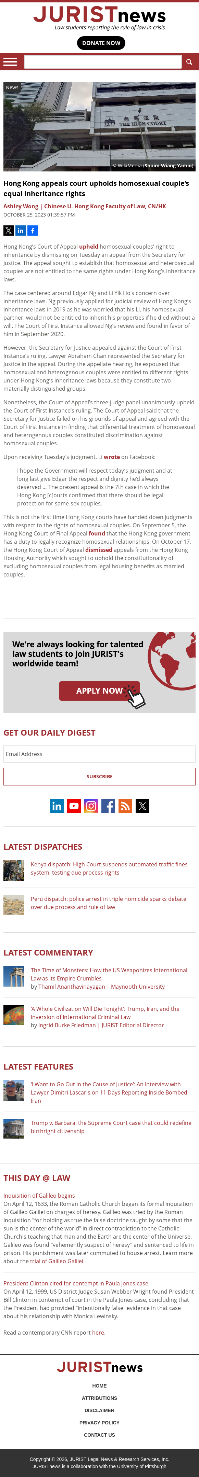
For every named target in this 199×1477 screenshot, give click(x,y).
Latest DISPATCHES (42, 846)
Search (188, 62)
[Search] (103, 62)
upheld (88, 246)
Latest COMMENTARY (48, 952)
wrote (112, 457)
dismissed (98, 550)
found (97, 533)
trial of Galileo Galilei (56, 1261)
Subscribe (100, 776)
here (98, 1332)
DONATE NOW (101, 43)
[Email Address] (99, 754)
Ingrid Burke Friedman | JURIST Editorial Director (101, 1025)
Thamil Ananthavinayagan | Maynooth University (101, 986)
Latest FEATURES (38, 1066)
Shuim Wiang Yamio (168, 165)
